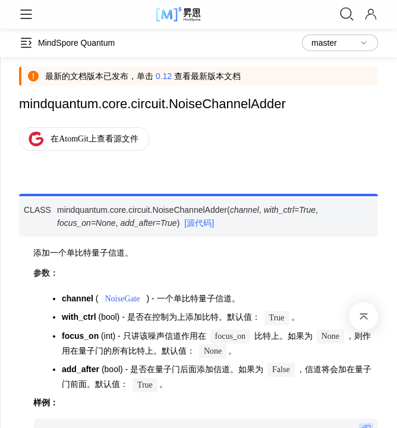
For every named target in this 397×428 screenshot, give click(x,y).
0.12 (164, 76)
